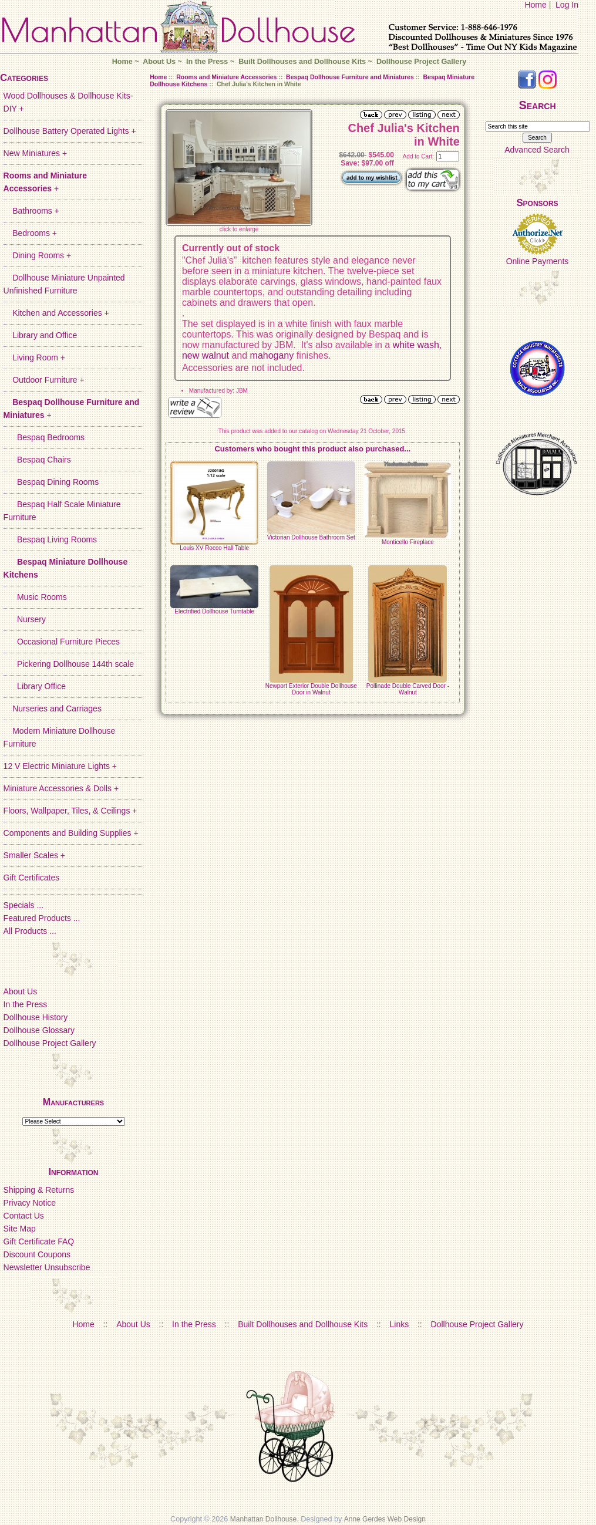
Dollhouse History (36, 1017)
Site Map (20, 1228)
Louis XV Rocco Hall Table (214, 548)
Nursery (25, 619)
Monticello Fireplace (408, 542)
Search (536, 105)
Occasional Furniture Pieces (62, 641)
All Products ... (30, 931)
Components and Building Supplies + (71, 833)
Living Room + (34, 357)
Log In (566, 4)
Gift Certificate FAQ (39, 1241)
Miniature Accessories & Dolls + (61, 788)
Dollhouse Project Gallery (421, 62)
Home (535, 4)
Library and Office (41, 335)
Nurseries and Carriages (53, 708)
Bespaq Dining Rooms (51, 482)
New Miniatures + (36, 153)
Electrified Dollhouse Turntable (214, 611)
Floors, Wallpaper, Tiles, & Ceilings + (70, 810)
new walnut (205, 355)
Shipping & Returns (39, 1190)
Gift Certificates (32, 877)
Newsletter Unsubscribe (47, 1267)
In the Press (207, 62)
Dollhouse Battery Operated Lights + (70, 131)
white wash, (417, 345)
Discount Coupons (37, 1254)
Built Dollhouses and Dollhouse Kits (302, 62)
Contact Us (24, 1215)
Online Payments (537, 261)
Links (399, 1324)
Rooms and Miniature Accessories (226, 76)
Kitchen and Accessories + (56, 313)
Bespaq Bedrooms (44, 437)
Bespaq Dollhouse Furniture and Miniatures (350, 76)
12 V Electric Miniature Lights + (60, 766)
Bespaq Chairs (37, 459)
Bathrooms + (31, 210)
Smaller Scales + (34, 855)
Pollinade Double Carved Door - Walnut (407, 689)
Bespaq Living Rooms (50, 539)
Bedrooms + (30, 233)
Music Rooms (35, 597)
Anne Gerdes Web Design (385, 1519)
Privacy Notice (30, 1202)
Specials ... (23, 905)
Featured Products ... (42, 918)
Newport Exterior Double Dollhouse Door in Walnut (311, 689)
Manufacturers (73, 1102)
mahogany (272, 355)
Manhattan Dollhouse (263, 1519)
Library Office (35, 686)
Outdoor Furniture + (44, 379)
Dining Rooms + (38, 255)
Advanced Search (537, 149)
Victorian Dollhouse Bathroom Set (311, 537)
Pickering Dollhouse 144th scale (69, 664)
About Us (159, 62)
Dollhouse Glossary (39, 1030)
